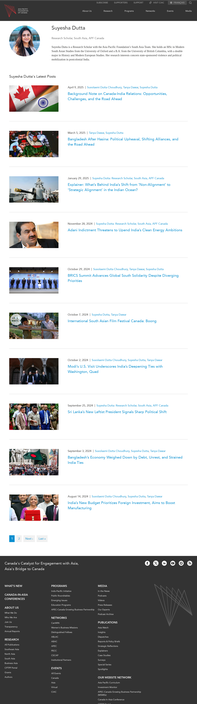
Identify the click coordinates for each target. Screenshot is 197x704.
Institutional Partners (61, 660)
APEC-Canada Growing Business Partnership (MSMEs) (119, 693)
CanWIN (55, 623)
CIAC (53, 692)
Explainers (103, 650)
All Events (56, 673)
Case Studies (104, 655)
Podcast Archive (106, 614)
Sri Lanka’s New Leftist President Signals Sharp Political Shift (117, 412)
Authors (8, 677)
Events (170, 11)
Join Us (8, 622)
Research (108, 11)
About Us (87, 11)
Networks (150, 11)
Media (188, 11)
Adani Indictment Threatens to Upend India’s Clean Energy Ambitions (125, 230)
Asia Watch (103, 627)
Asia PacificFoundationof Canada (23, 11)
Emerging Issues (59, 600)
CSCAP (54, 655)
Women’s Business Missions (64, 627)
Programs (129, 11)
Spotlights (103, 669)
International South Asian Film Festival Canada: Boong (112, 321)
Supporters (121, 2)
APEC (54, 646)
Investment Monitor (107, 687)
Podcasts (102, 595)
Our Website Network (114, 677)
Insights (101, 632)
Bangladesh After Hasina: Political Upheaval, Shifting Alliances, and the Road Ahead (123, 142)
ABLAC (54, 637)
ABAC (54, 641)
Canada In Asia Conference (111, 699)
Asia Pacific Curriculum (109, 682)
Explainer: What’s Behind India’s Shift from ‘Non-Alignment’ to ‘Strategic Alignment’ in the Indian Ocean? (119, 187)
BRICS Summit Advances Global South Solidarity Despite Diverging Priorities (123, 278)
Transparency (11, 626)
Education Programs (61, 605)
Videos (101, 600)
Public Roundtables (60, 595)
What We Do (11, 613)
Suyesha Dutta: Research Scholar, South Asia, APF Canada (128, 178)
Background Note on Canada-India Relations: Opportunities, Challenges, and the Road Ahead (117, 96)
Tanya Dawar (130, 87)
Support (138, 2)
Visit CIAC (156, 2)
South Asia (10, 658)
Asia (53, 682)
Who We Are (11, 617)
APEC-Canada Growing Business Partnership (72, 609)
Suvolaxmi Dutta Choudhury (104, 87)
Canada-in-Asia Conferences (16, 597)
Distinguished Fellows (61, 632)
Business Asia (11, 663)
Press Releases (105, 605)
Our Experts (104, 609)
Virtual (54, 687)
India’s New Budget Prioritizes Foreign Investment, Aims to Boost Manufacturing (121, 505)
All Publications (12, 644)
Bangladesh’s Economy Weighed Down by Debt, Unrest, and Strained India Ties (125, 460)
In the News (104, 591)
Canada (55, 678)
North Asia (10, 654)
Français (179, 3)
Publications (107, 622)
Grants (8, 672)
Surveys (101, 660)
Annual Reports (12, 631)
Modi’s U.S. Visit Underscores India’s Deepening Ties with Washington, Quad (115, 369)
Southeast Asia (12, 649)
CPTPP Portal (11, 668)
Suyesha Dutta (148, 87)
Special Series (104, 664)
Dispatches (103, 637)
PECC (54, 650)
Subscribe (102, 2)
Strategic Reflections (108, 646)
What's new (13, 586)
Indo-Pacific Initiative (61, 591)
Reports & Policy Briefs (109, 641)
